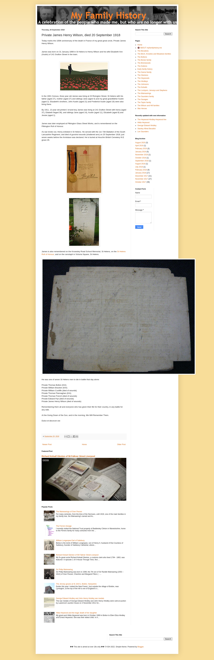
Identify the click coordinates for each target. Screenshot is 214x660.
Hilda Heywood (143, 122)
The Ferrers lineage (64, 526)
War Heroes (142, 108)
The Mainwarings (144, 93)
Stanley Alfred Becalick (146, 129)
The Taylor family (144, 102)
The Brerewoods (144, 63)
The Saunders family (145, 96)
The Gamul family (144, 72)
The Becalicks (143, 51)
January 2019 (140, 152)
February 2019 (141, 149)
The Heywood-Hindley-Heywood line (151, 119)
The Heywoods (143, 78)
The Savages (142, 99)
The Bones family (144, 60)
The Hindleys (142, 81)
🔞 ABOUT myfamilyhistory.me (149, 48)
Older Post (121, 444)
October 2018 (140, 158)
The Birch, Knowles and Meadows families (154, 54)
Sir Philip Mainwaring (64, 569)
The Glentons (142, 75)
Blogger (140, 647)
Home (84, 444)
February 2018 (141, 170)
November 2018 (141, 155)
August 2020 (140, 143)
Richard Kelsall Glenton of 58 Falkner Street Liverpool (68, 456)
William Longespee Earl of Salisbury (70, 540)
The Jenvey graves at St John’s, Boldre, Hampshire (76, 584)
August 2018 (140, 164)
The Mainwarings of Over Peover (69, 512)
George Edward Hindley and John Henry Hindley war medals (80, 598)
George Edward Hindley (146, 125)
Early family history (144, 69)
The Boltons (142, 57)
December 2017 (141, 176)
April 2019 (139, 146)
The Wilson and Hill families (148, 105)
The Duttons (142, 66)
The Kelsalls (142, 87)
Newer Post (47, 444)
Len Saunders (143, 132)
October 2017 (140, 182)
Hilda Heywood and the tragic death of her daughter (76, 613)
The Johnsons (143, 84)
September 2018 (141, 161)
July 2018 (139, 167)
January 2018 (140, 173)
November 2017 (141, 179)
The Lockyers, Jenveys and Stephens (152, 90)
